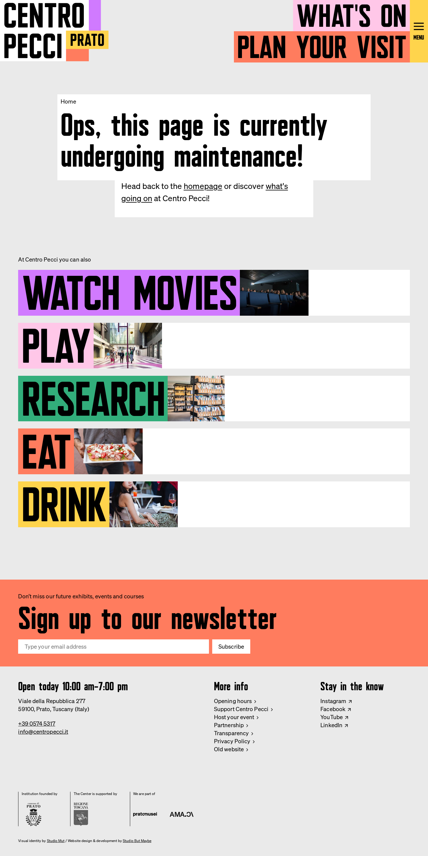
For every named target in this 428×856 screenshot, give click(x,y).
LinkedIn (331, 725)
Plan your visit (322, 43)
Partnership (229, 725)
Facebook (332, 709)
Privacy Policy (232, 741)
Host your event (234, 717)
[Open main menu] (419, 31)
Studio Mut (56, 841)
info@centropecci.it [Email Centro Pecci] (43, 731)
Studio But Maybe (137, 841)
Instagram (333, 701)
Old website (229, 749)
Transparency (231, 733)
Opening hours (233, 701)
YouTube (331, 717)
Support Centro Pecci (241, 709)
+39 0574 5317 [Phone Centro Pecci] (36, 723)
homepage (203, 186)
